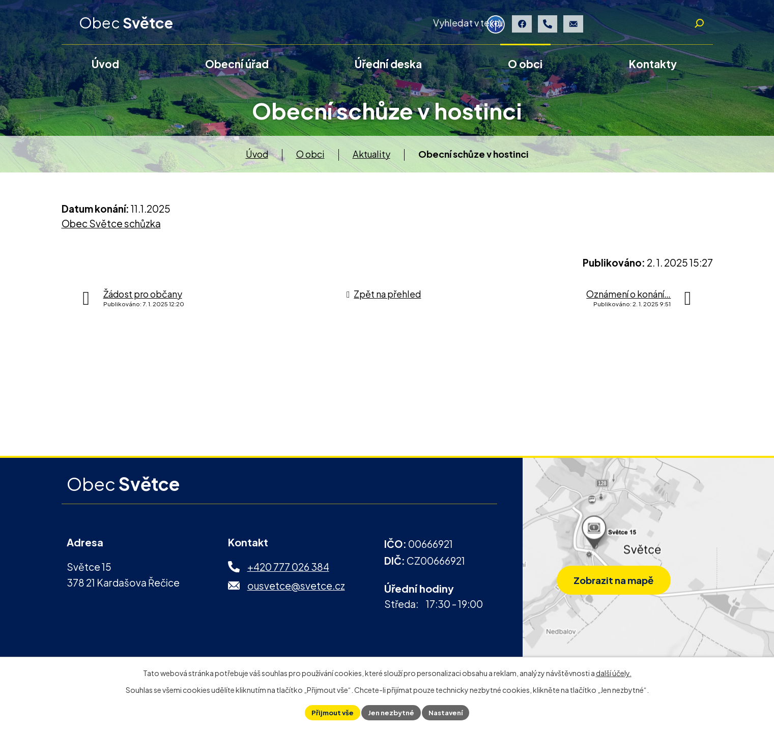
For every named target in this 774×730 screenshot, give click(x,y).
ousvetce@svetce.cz (296, 589)
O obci (310, 158)
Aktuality (371, 158)
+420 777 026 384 (288, 571)
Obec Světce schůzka (111, 228)
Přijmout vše (328, 711)
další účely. (614, 671)
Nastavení (449, 711)
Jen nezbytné (390, 711)
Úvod (257, 158)
